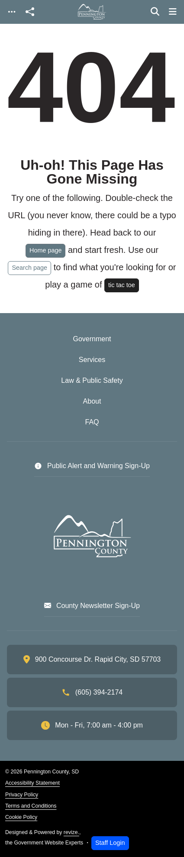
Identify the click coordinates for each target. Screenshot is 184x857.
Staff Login (110, 842)
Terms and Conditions (30, 806)
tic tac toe (121, 284)
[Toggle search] (155, 11)
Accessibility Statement (32, 783)
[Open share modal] (30, 11)
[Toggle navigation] (11, 11)
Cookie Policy (21, 817)
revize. (71, 832)
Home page (45, 250)
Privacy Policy (21, 795)
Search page (29, 267)
